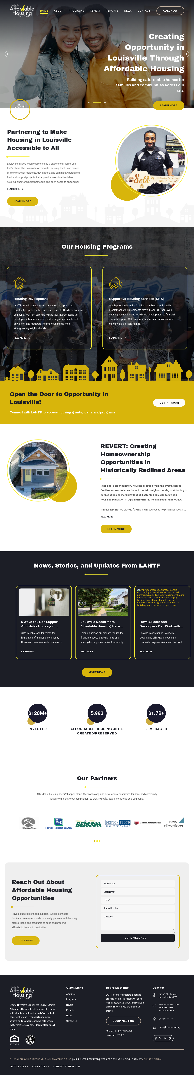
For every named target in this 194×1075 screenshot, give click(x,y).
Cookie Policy (40, 1066)
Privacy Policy (19, 1066)
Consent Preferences (66, 1066)
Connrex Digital (152, 1059)
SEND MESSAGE (135, 937)
